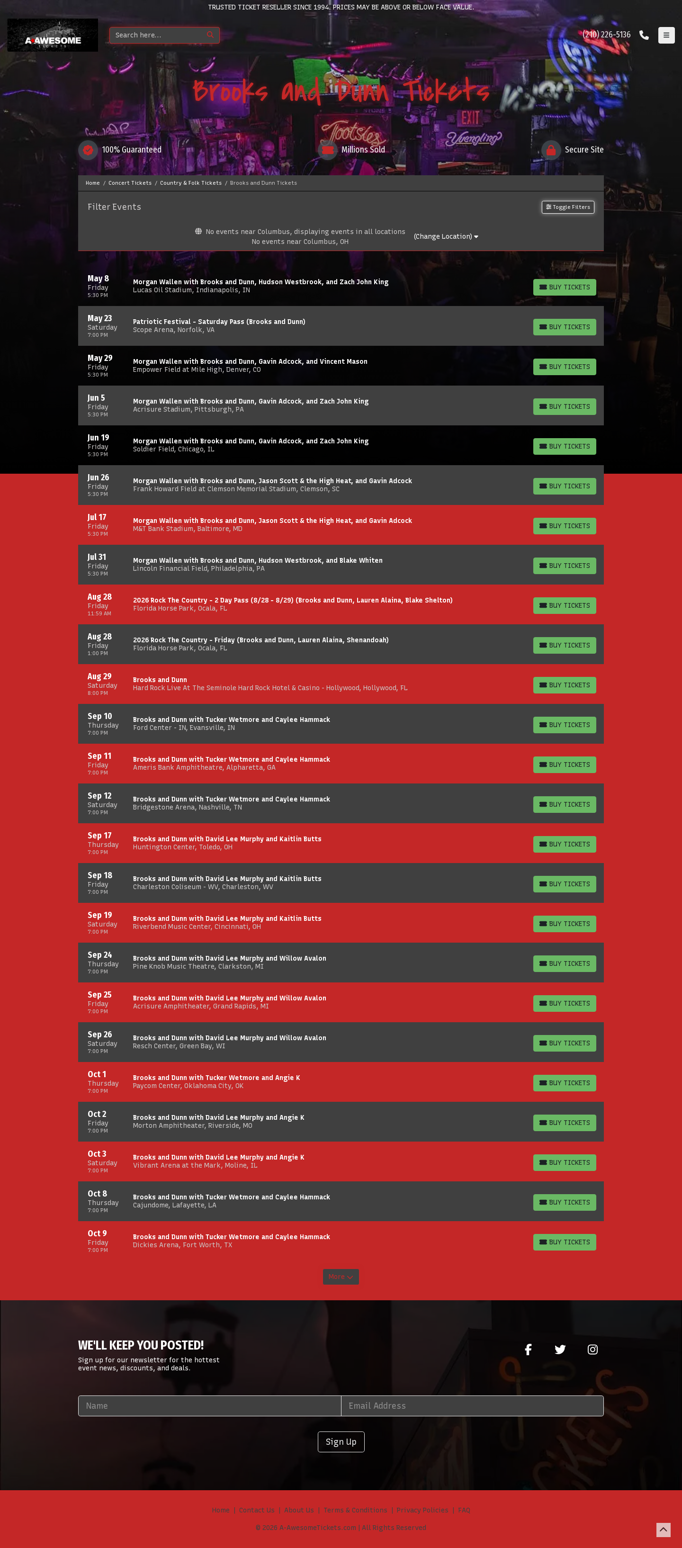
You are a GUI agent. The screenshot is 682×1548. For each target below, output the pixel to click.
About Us (299, 1510)
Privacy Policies (423, 1510)
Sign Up (341, 1442)
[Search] (155, 35)
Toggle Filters (568, 207)
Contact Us (257, 1510)
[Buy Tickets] (564, 287)
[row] (341, 286)
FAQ (464, 1510)
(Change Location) (445, 237)
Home (221, 1510)
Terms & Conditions (355, 1510)
